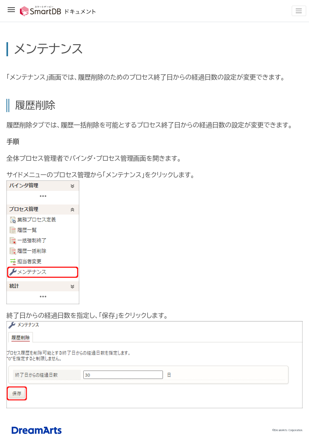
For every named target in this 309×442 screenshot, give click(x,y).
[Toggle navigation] (299, 11)
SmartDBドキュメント (51, 11)
